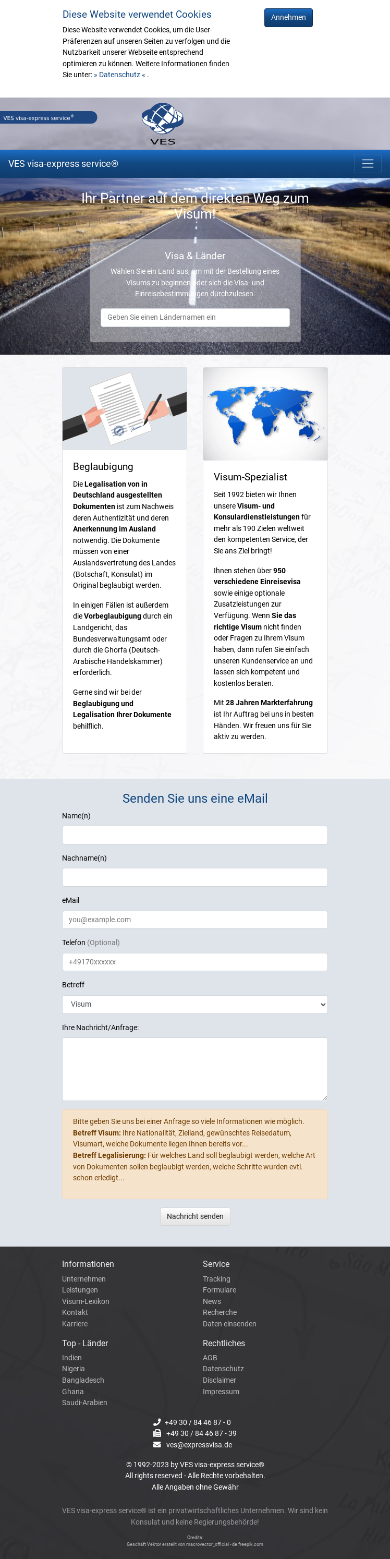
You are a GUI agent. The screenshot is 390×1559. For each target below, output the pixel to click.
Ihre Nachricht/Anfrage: (100, 1027)
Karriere (75, 1324)
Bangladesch (83, 1380)
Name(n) (76, 816)
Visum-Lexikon (85, 1301)
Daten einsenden (230, 1324)
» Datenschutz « (120, 74)
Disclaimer (219, 1380)
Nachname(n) (84, 858)
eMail (70, 900)
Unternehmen (84, 1279)
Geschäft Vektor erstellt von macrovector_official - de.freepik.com (195, 1544)
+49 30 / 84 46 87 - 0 (198, 1422)
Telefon (91, 942)
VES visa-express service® (63, 163)
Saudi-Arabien (84, 1402)
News (212, 1301)
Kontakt (75, 1312)
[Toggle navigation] (368, 163)
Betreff (73, 985)
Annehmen (288, 17)
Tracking (216, 1279)
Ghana (73, 1391)
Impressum (221, 1391)
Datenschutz (223, 1368)
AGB (210, 1357)
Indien (72, 1357)
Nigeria (73, 1368)
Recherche (220, 1312)
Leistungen (80, 1290)
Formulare (219, 1290)
